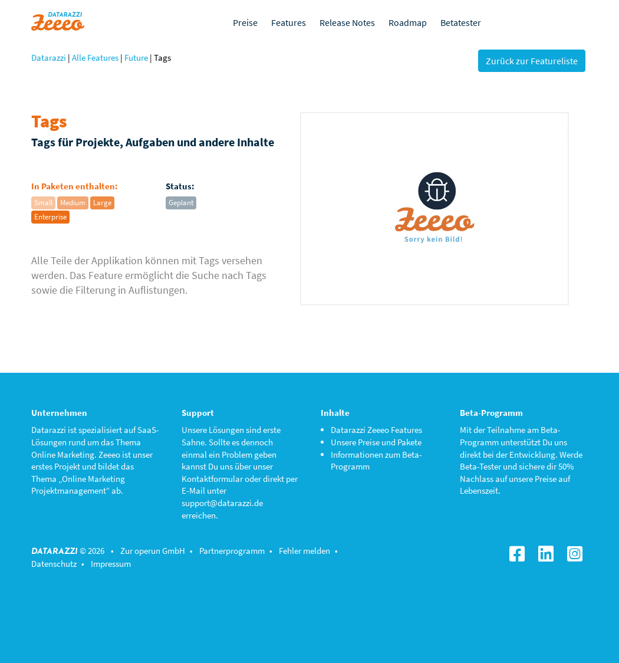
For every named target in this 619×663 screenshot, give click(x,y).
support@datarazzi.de (222, 502)
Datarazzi (48, 57)
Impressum (111, 563)
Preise (245, 22)
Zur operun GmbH (152, 550)
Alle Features (95, 57)
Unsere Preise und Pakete (376, 442)
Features (288, 22)
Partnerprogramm (232, 550)
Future (136, 57)
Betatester (460, 22)
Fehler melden (304, 550)
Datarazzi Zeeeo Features (376, 429)
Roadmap (407, 22)
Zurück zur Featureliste (532, 61)
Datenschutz (54, 563)
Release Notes (347, 22)
